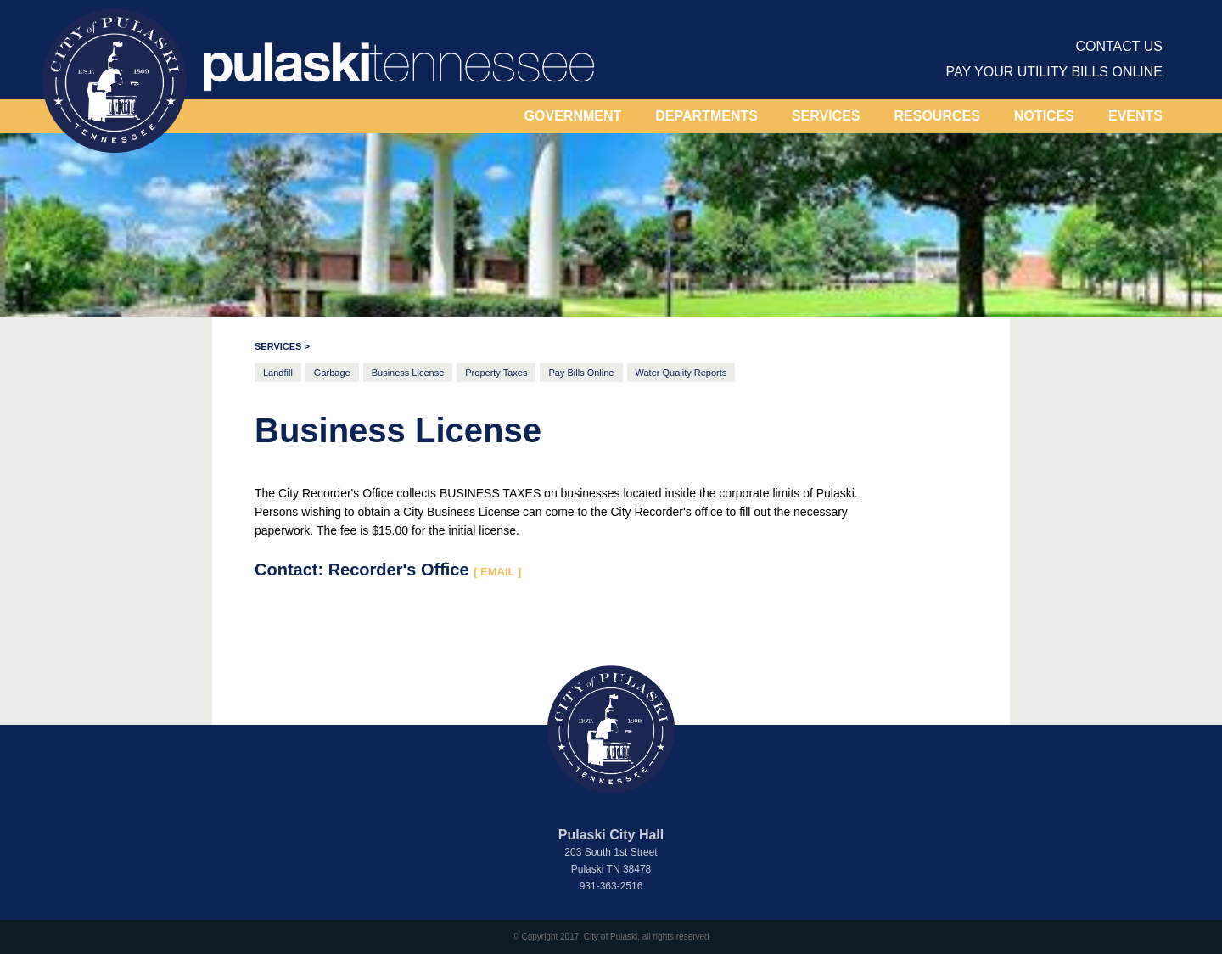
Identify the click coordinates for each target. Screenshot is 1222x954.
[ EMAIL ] (497, 571)
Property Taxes (496, 373)
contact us (1119, 46)
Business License (408, 373)
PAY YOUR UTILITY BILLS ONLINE (1054, 72)
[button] (573, 116)
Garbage (332, 373)
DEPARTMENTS (706, 116)
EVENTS (1135, 116)
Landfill (278, 373)
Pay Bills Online (581, 373)
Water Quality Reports (681, 373)
